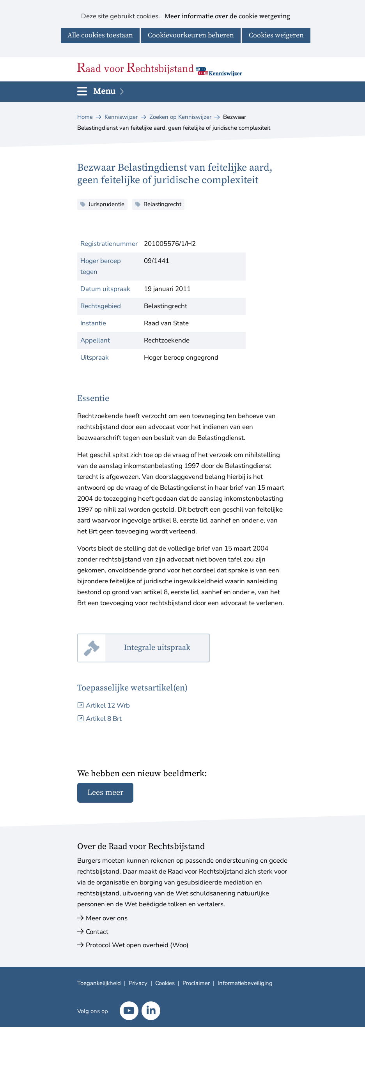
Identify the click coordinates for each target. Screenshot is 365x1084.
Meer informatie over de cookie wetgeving (227, 17)
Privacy (138, 983)
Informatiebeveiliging (245, 983)
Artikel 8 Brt (104, 718)
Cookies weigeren (276, 35)
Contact (97, 931)
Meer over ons (107, 918)
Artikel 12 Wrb (108, 705)
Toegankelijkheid (99, 983)
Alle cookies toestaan (100, 35)
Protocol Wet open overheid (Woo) (137, 945)
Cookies (165, 983)
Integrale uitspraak (167, 648)
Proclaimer (196, 983)
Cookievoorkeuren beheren (191, 35)
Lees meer (105, 793)
